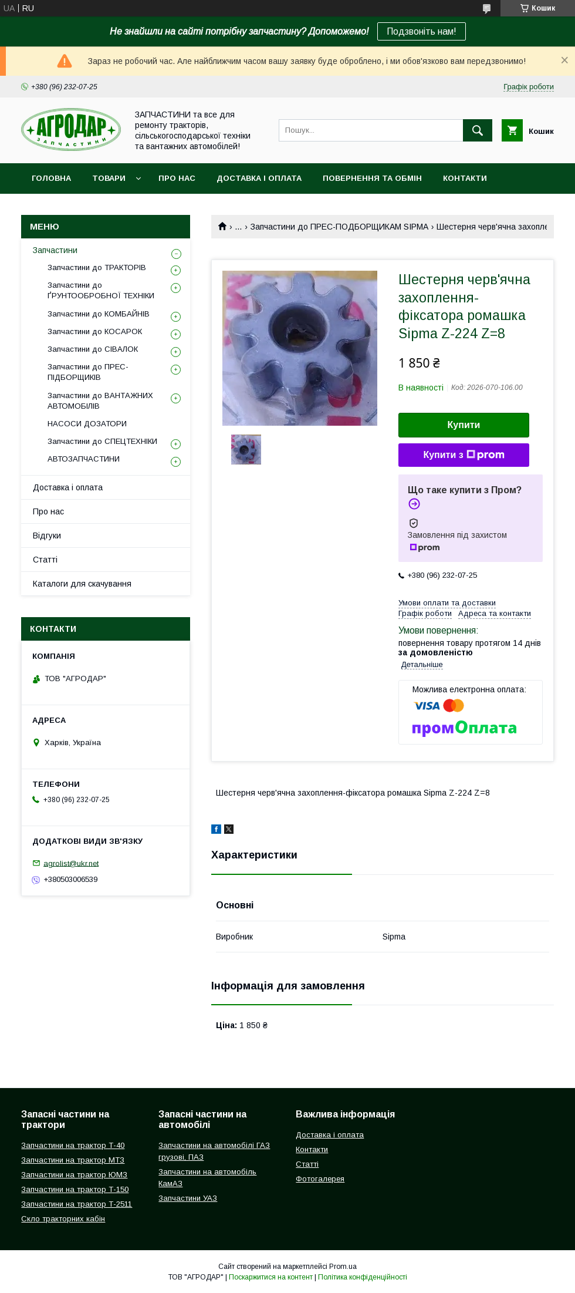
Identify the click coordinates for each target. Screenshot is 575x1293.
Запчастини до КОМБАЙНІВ (99, 313)
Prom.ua (343, 1266)
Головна (51, 178)
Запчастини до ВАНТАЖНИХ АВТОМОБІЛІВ (100, 400)
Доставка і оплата (259, 178)
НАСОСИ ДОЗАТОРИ (87, 423)
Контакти (465, 178)
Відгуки (47, 535)
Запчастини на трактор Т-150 (74, 1189)
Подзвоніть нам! (421, 31)
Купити (464, 425)
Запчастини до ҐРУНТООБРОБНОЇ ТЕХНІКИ (101, 290)
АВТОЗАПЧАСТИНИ (84, 458)
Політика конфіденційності (362, 1277)
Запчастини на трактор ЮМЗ (74, 1174)
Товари (109, 178)
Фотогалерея (320, 1178)
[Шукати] (477, 130)
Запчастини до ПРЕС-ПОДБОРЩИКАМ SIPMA (339, 226)
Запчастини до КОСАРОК (95, 331)
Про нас (176, 178)
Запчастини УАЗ (187, 1198)
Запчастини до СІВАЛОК (93, 349)
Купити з (463, 455)
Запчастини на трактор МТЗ (72, 1160)
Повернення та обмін (372, 178)
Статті (45, 559)
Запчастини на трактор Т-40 (72, 1145)
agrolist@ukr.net (71, 862)
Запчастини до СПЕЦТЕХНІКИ (102, 441)
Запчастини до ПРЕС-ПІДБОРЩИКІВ (88, 372)
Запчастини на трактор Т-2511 (76, 1204)
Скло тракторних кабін (63, 1218)
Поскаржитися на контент (271, 1277)
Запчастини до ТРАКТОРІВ (97, 267)
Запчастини (55, 250)
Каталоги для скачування (82, 583)
